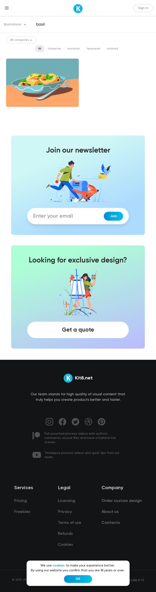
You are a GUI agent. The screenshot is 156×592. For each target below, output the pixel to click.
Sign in (143, 8)
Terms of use (69, 523)
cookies (59, 565)
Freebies (22, 512)
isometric (73, 48)
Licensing (66, 501)
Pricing (20, 501)
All (39, 48)
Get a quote (78, 330)
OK (78, 579)
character (54, 48)
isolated (112, 48)
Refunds (65, 534)
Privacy (65, 512)
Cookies (65, 545)
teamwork (93, 48)
